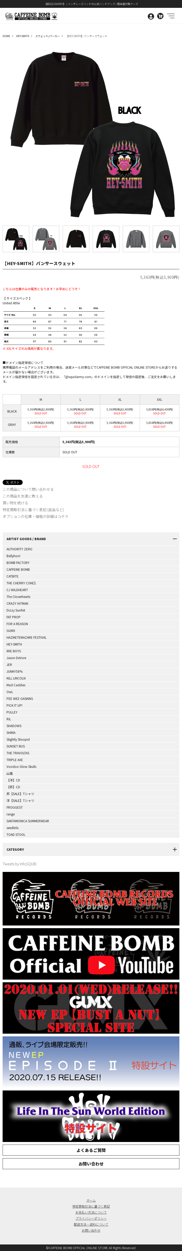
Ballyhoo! (13, 555)
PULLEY (12, 712)
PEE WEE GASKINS (20, 698)
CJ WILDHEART (17, 589)
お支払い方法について (91, 1212)
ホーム (91, 1200)
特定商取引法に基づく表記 (91, 1206)
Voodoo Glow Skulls (21, 766)
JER (9, 664)
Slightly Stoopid (18, 739)
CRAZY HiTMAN (17, 603)
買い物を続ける (15, 502)
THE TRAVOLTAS (18, 753)
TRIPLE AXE (15, 759)
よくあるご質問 (91, 1150)
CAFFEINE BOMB (18, 569)
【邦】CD (13, 787)
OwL (10, 691)
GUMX (11, 630)
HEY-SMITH (14, 644)
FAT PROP (14, 617)
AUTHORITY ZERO (19, 549)
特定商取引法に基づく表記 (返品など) (33, 509)
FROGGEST (15, 807)
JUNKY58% (14, 671)
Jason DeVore (16, 657)
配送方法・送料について (91, 1224)
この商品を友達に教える (23, 496)
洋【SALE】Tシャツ (20, 800)
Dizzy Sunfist (16, 610)
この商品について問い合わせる (28, 489)
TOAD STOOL (16, 834)
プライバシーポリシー (91, 1218)
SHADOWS (14, 725)
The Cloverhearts (18, 596)
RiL (9, 719)
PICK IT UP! (14, 705)
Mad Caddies (16, 685)
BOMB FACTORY (18, 562)
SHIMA (11, 732)
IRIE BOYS (14, 651)
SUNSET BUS (16, 746)
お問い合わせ (91, 1164)
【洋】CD (13, 780)
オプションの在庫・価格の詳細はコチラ (35, 516)
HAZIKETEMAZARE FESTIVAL (26, 637)
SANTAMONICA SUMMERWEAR (28, 821)
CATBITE (13, 576)
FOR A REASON (17, 623)
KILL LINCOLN (16, 678)
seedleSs (13, 827)
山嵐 (10, 773)
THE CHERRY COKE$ (21, 583)
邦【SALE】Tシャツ (20, 793)
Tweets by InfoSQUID (20, 863)
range (11, 814)
